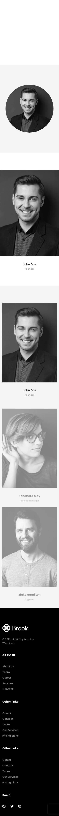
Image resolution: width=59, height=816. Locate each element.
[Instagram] (19, 806)
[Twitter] (12, 806)
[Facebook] (4, 806)
